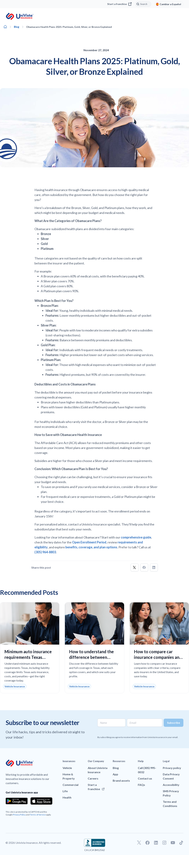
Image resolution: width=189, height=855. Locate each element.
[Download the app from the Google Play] (17, 801)
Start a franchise (119, 4)
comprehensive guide (136, 537)
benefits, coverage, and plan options (91, 547)
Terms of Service (38, 814)
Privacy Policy (19, 814)
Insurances (69, 761)
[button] (135, 567)
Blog (16, 26)
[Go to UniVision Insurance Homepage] (20, 16)
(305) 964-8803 (45, 552)
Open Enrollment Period (89, 542)
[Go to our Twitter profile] (139, 843)
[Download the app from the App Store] (41, 801)
